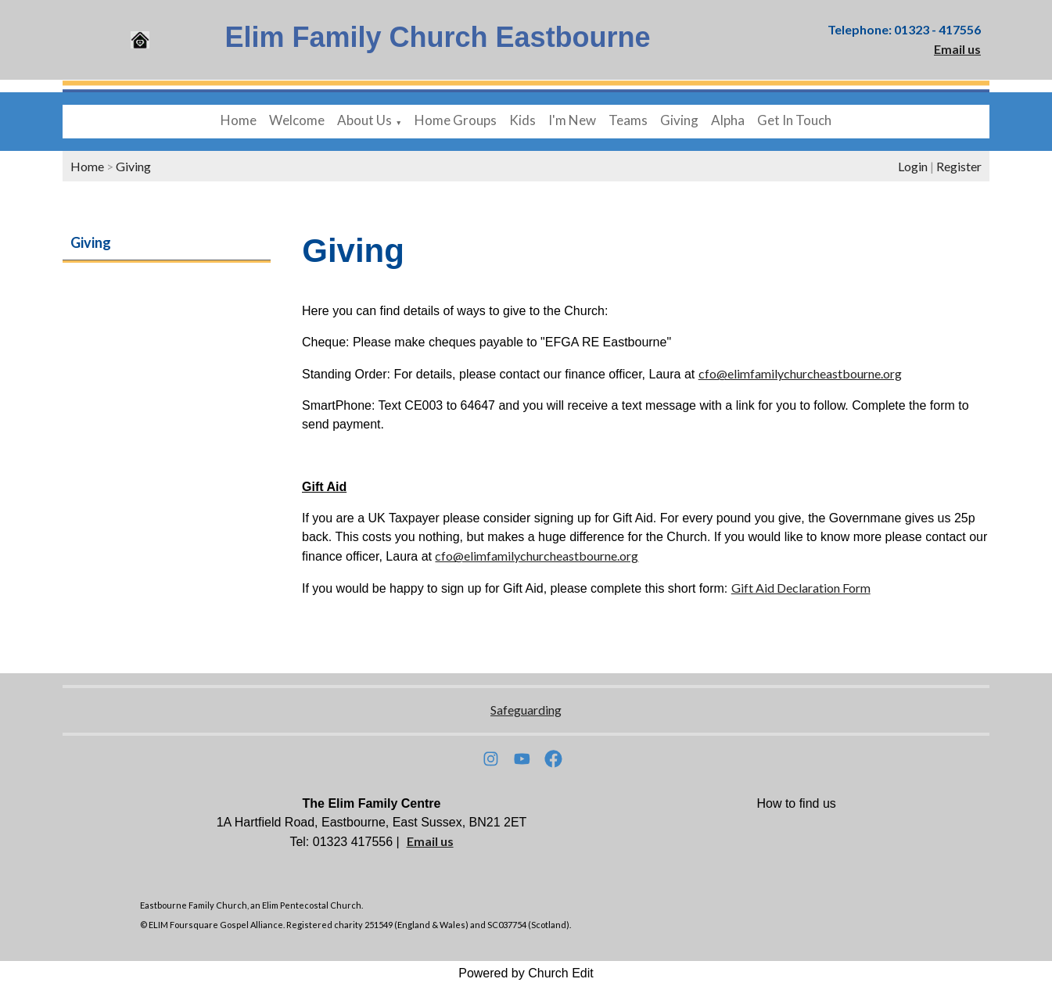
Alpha (728, 120)
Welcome (297, 120)
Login (913, 166)
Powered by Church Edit (526, 973)
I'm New (572, 120)
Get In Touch (794, 120)
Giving (679, 120)
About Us (364, 120)
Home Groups (456, 120)
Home (239, 120)
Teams (628, 120)
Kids (522, 120)
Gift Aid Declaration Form (801, 587)
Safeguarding (526, 709)
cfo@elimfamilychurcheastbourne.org (800, 373)
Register (959, 166)
